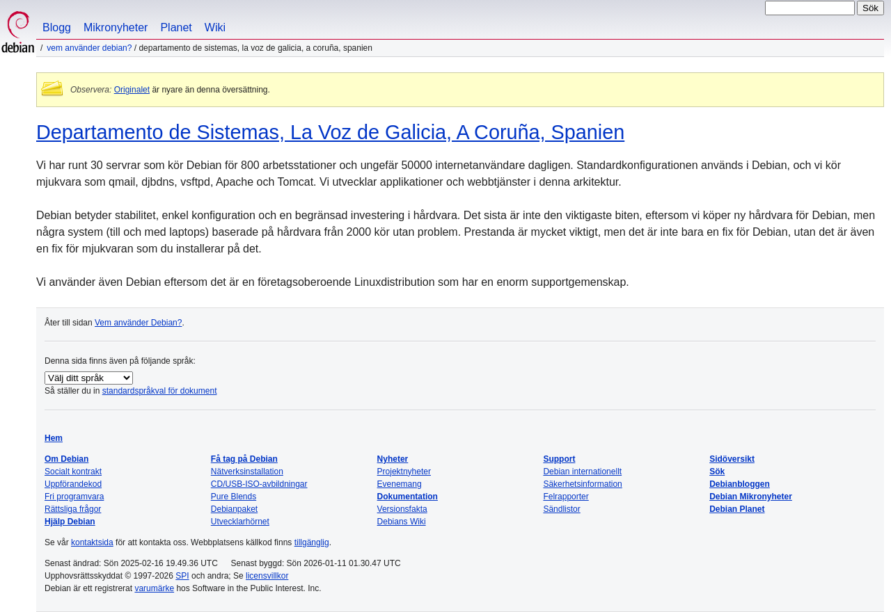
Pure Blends (233, 496)
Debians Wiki (401, 521)
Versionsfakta (402, 509)
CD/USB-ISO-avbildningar (259, 484)
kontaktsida (92, 542)
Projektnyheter (404, 471)
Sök (717, 471)
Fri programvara (74, 496)
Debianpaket (234, 509)
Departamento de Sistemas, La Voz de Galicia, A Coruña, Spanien (330, 132)
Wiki (215, 27)
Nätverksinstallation (247, 471)
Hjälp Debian (70, 521)
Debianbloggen (739, 484)
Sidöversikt (732, 459)
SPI (182, 576)
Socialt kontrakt (73, 471)
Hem (54, 438)
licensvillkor (267, 576)
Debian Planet (736, 509)
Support (559, 459)
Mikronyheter (116, 27)
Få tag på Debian (244, 459)
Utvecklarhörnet (240, 521)
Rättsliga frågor (73, 509)
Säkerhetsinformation (582, 484)
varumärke (154, 588)
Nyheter (393, 459)
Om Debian (66, 459)
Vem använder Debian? (89, 48)
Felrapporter (565, 496)
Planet (175, 27)
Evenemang (399, 484)
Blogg (56, 27)
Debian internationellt (582, 471)
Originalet (132, 90)
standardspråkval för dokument (159, 391)
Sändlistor (561, 509)
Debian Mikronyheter (750, 496)
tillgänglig (311, 542)
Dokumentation (407, 496)
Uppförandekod (73, 484)
